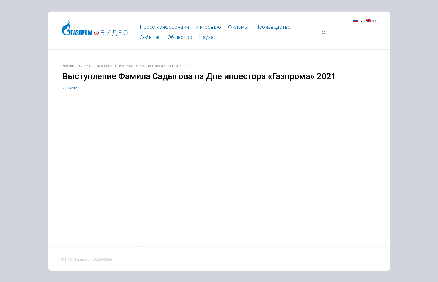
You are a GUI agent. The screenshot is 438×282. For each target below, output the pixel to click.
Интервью (208, 27)
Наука (206, 37)
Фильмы (238, 27)
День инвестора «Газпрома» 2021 (164, 66)
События (150, 37)
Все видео (126, 66)
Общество (180, 37)
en (374, 20)
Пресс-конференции (164, 27)
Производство (273, 27)
